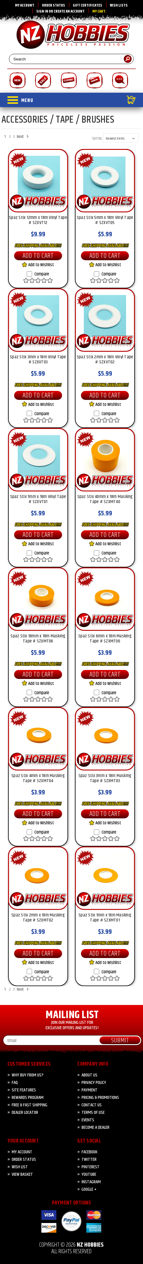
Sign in (42, 11)
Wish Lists (119, 5)
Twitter (89, 1159)
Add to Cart (38, 255)
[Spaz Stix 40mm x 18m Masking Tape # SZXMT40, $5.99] (105, 460)
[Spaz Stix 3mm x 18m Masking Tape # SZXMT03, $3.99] (105, 739)
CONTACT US (92, 1105)
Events (88, 1120)
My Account (24, 5)
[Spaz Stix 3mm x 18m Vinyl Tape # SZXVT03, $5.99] (38, 320)
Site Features (24, 1090)
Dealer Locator (25, 1112)
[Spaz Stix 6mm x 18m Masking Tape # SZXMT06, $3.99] (105, 599)
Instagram (91, 1182)
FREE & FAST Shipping (29, 1105)
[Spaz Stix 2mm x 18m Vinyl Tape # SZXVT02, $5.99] (105, 320)
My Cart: (99, 11)
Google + (89, 1189)
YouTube (89, 1174)
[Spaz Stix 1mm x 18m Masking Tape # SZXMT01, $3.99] (105, 878)
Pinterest (91, 1167)
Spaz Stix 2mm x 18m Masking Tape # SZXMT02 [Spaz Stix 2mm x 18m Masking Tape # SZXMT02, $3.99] (38, 918)
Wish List (20, 1167)
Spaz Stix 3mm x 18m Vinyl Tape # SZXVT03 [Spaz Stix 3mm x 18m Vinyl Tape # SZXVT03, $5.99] (38, 360)
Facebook (89, 1152)
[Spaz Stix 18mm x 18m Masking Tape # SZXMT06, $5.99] (38, 599)
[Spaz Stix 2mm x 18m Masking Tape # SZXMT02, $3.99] (38, 878)
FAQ (15, 1082)
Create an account (69, 11)
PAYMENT (89, 1090)
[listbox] (121, 137)
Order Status (53, 5)
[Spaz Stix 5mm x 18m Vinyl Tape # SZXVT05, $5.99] (105, 181)
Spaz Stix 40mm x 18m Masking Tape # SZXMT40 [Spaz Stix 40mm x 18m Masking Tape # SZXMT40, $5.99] (105, 499)
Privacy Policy (94, 1082)
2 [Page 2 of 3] (10, 137)
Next (22, 137)
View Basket (22, 1174)
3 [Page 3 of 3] (14, 137)
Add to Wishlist (38, 265)
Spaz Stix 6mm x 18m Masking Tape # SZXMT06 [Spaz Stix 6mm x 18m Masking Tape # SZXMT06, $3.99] (105, 639)
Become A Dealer (95, 1127)
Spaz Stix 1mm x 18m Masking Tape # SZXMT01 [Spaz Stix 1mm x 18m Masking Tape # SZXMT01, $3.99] (105, 918)
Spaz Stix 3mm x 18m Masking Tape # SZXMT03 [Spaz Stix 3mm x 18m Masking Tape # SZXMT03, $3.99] (105, 779)
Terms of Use (93, 1112)
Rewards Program (27, 1097)
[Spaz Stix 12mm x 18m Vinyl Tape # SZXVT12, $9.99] (38, 181)
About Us (89, 1075)
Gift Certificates (87, 5)
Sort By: (97, 138)
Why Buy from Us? (27, 1075)
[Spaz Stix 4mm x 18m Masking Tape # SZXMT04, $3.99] (38, 739)
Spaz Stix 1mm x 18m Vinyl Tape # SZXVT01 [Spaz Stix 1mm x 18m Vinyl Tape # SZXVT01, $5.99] (38, 499)
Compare (38, 274)
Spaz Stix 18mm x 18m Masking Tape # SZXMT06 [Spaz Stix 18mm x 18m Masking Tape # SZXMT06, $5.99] (37, 639)
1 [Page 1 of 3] (5, 137)
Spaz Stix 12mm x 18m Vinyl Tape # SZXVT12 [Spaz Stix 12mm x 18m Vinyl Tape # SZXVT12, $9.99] (38, 220)
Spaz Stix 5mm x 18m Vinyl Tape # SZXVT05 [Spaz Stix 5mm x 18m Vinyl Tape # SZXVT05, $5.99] (105, 220)
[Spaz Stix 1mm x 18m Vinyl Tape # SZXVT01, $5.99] (38, 460)
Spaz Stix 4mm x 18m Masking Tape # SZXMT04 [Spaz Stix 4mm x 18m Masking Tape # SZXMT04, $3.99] (38, 779)
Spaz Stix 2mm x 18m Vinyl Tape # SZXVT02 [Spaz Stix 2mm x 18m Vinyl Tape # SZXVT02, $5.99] (105, 360)
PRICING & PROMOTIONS (100, 1097)
